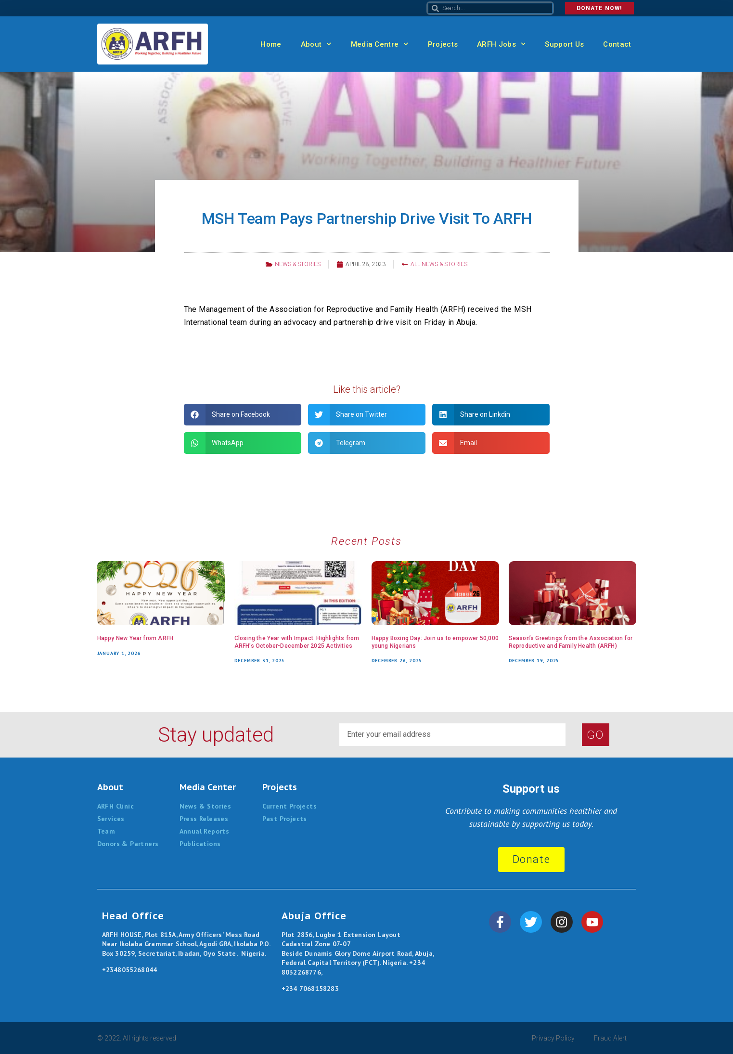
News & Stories (298, 264)
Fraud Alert (610, 1038)
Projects (443, 44)
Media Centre (380, 44)
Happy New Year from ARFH (135, 638)
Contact (617, 44)
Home (270, 44)
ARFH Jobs (501, 44)
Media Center (208, 787)
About (316, 44)
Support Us (564, 44)
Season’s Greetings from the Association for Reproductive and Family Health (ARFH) (571, 642)
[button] (242, 414)
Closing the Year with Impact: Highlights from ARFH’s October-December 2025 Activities (297, 642)
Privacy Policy (553, 1038)
